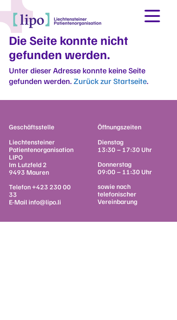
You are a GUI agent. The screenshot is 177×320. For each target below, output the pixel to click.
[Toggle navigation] (152, 16)
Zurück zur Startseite (110, 81)
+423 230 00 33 (40, 190)
